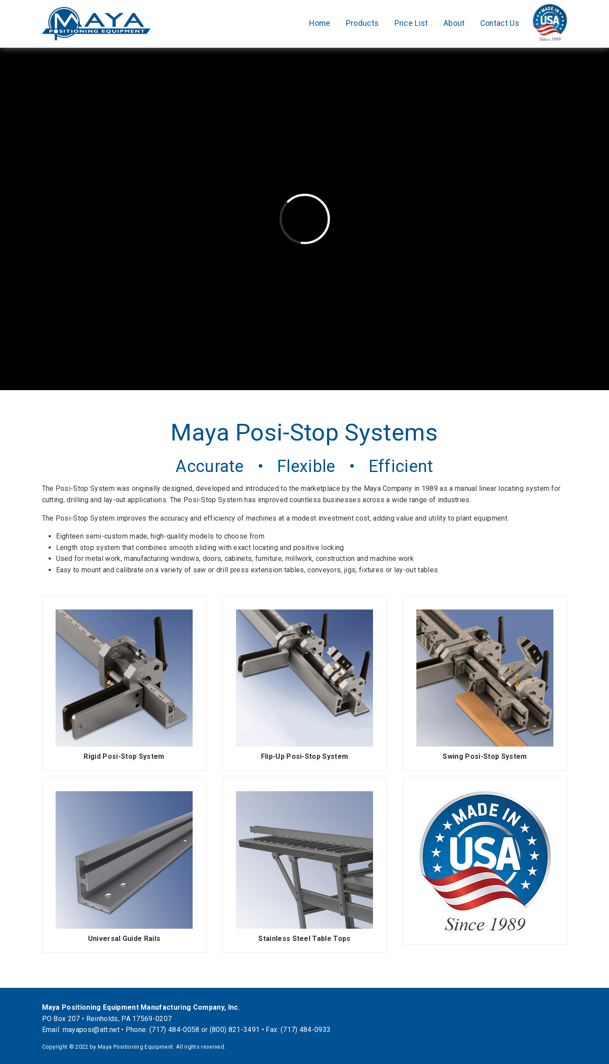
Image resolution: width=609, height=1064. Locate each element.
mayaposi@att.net (91, 1029)
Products (362, 23)
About (454, 23)
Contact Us (499, 23)
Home (319, 23)
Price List (411, 23)
